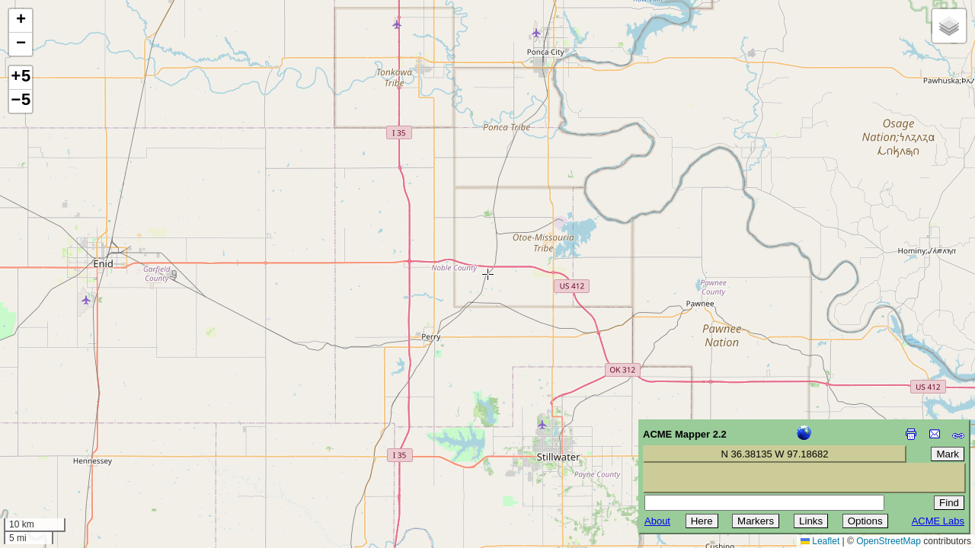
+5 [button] (20, 77)
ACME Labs (938, 521)
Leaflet (820, 541)
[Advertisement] (81, 440)
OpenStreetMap (888, 541)
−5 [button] (20, 101)
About (657, 521)
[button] (20, 21)
